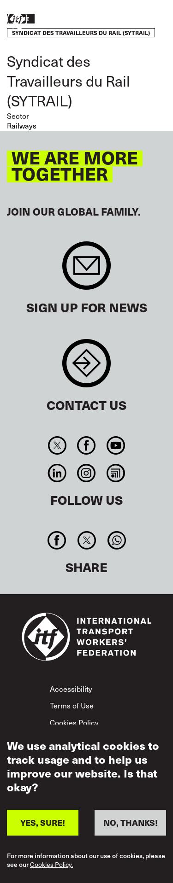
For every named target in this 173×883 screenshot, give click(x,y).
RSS (115, 473)
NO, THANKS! (130, 827)
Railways (21, 125)
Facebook (86, 445)
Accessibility (71, 688)
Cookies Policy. (51, 869)
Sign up (86, 270)
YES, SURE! (42, 827)
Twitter (57, 445)
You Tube (115, 445)
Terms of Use (72, 705)
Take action (139, 20)
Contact (86, 368)
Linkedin (57, 473)
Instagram (86, 473)
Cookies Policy (74, 722)
